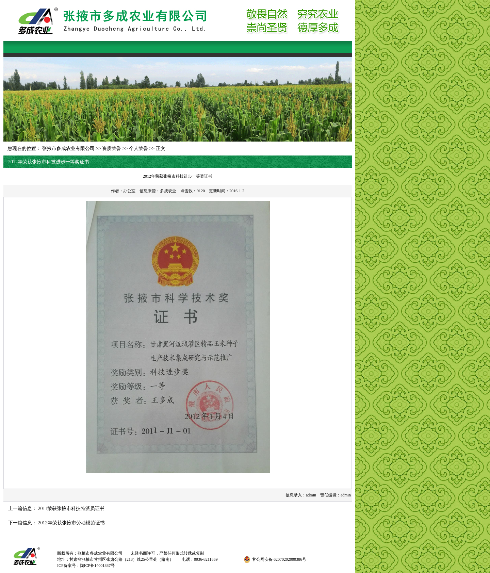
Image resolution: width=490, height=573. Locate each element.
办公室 (129, 191)
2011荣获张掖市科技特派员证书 (71, 508)
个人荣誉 (138, 148)
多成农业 (168, 191)
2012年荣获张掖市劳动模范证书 (71, 522)
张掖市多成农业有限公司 (68, 148)
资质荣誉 (111, 148)
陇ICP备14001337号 (97, 565)
